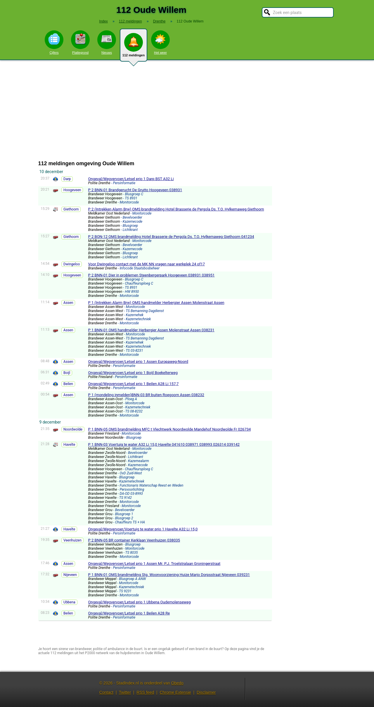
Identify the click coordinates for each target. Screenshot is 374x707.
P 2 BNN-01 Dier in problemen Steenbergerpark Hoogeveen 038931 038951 (151, 275)
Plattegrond (80, 42)
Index (103, 21)
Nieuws (106, 42)
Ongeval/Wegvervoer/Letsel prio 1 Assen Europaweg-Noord (138, 361)
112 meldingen (133, 47)
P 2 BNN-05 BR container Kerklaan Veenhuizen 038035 (134, 540)
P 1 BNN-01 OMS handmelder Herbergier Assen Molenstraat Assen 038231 (151, 330)
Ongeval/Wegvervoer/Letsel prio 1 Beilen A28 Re (129, 613)
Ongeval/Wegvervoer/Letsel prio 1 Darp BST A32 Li (131, 179)
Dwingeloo (71, 264)
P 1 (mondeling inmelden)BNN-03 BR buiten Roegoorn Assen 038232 (146, 395)
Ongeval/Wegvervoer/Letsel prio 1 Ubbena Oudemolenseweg (139, 602)
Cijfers (54, 42)
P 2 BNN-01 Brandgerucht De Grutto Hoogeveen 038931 (135, 190)
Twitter (125, 692)
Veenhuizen (72, 540)
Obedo (177, 683)
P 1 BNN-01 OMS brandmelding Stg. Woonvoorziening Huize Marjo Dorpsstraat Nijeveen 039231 (169, 574)
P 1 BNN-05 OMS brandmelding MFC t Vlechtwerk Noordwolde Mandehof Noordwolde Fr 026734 (169, 429)
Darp (67, 179)
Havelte (69, 445)
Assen (68, 303)
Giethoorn (71, 209)
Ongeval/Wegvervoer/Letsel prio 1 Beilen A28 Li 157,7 (133, 384)
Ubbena (69, 602)
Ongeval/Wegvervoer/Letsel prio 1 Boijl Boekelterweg (133, 372)
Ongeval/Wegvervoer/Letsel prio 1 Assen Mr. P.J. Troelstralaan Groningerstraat (154, 563)
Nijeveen (70, 575)
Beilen (68, 384)
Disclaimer (206, 692)
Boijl (66, 373)
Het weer (160, 42)
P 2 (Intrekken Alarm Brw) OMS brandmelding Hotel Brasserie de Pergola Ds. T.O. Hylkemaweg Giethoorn (176, 209)
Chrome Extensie (175, 692)
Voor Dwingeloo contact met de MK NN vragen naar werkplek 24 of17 (146, 264)
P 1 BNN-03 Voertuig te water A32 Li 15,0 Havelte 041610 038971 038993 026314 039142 (164, 444)
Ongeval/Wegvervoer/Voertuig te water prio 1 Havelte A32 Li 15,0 (143, 529)
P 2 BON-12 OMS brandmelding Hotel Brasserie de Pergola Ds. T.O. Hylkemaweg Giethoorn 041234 (171, 236)
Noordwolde (72, 429)
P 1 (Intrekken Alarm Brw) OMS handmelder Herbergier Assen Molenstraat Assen (156, 302)
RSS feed (145, 692)
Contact (106, 692)
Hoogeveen (72, 190)
